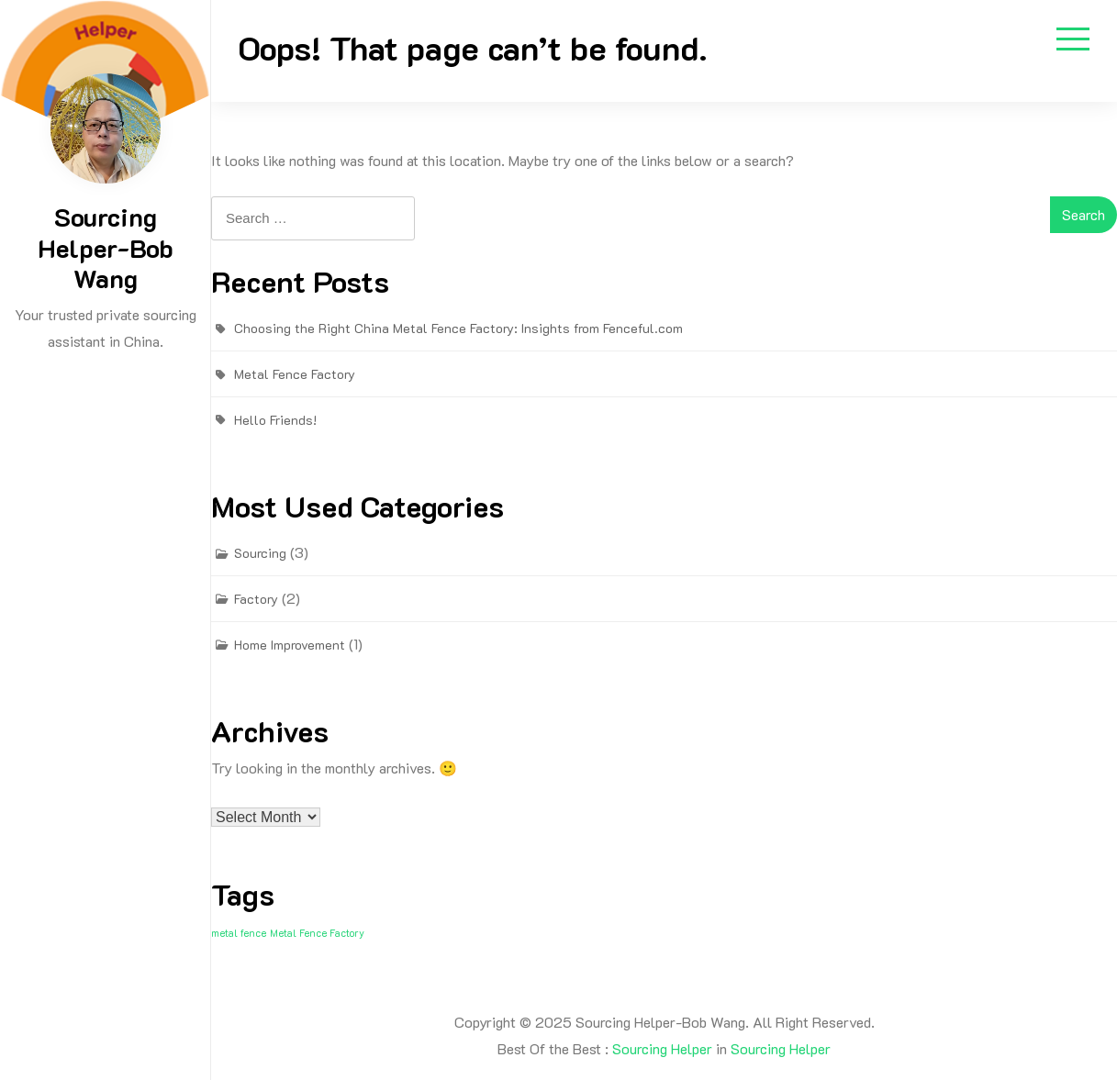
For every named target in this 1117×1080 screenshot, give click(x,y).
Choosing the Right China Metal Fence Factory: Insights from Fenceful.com (458, 328)
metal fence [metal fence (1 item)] (238, 933)
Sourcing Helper (662, 1048)
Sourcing (260, 553)
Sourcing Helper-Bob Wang (105, 247)
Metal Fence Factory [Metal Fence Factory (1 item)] (317, 933)
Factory (256, 598)
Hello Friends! (275, 420)
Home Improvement (289, 644)
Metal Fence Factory (294, 374)
